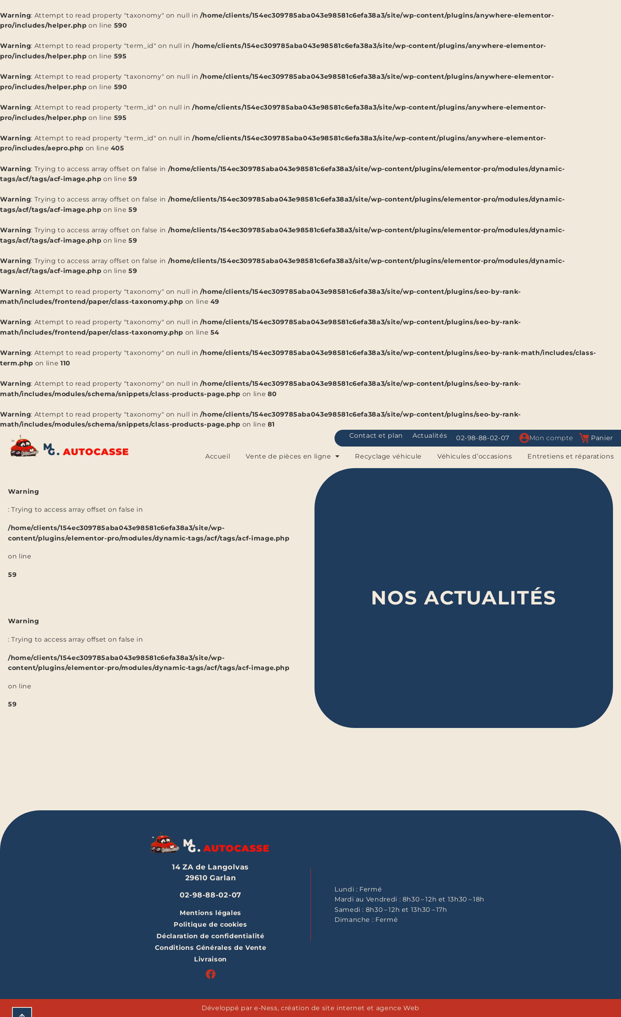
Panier (602, 438)
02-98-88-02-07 (482, 438)
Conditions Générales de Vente (210, 947)
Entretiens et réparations (570, 456)
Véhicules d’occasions (474, 456)
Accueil (217, 456)
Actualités (430, 435)
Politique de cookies (210, 924)
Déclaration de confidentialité (210, 936)
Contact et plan (376, 435)
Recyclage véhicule (388, 456)
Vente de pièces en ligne (292, 457)
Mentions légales (210, 913)
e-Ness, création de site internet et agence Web (336, 1008)
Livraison (210, 959)
